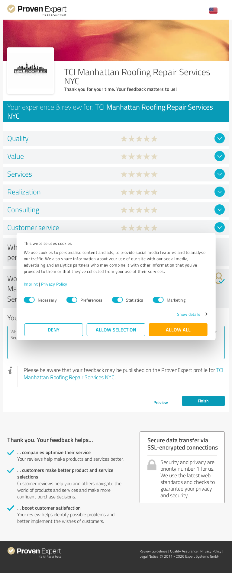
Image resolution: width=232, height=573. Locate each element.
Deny (54, 329)
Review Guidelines (153, 551)
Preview (160, 402)
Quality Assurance (184, 551)
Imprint (31, 284)
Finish (203, 401)
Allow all (178, 329)
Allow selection (116, 329)
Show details (188, 314)
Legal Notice (149, 556)
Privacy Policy (55, 284)
